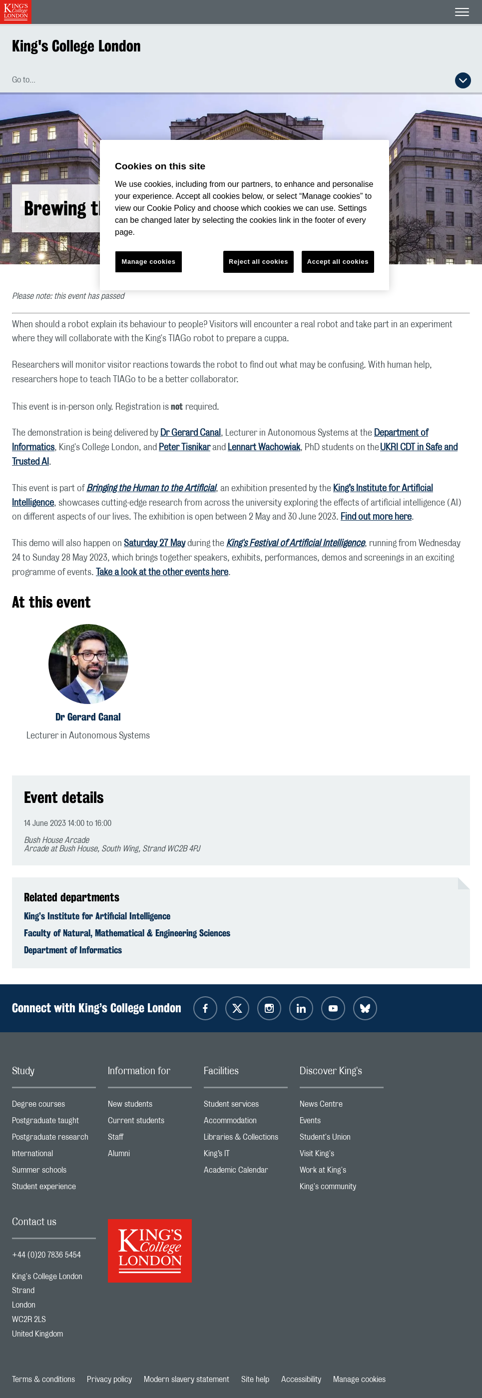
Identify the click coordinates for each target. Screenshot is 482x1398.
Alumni (150, 1156)
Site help (255, 1380)
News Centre (342, 1106)
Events (342, 1123)
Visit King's (342, 1156)
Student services (246, 1106)
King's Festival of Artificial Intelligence (295, 543)
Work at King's (342, 1172)
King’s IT (246, 1156)
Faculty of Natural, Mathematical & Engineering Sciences (127, 932)
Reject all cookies (258, 261)
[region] (244, 215)
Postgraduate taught (54, 1123)
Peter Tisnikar (184, 447)
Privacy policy (109, 1380)
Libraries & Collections (246, 1139)
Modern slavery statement (186, 1380)
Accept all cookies (338, 261)
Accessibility (301, 1380)
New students (150, 1106)
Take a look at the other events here (162, 572)
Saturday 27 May (154, 543)
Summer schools (54, 1172)
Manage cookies (359, 1380)
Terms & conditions (43, 1380)
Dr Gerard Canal (190, 433)
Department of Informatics (73, 949)
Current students (150, 1123)
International (54, 1156)
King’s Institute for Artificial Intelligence (97, 915)
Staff (150, 1139)
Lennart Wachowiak (264, 447)
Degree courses (54, 1106)
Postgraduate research (54, 1139)
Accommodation (246, 1123)
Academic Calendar (246, 1172)
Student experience (54, 1189)
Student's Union (342, 1139)
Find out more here (376, 517)
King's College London (76, 45)
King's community (342, 1189)
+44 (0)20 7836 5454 (46, 1255)
